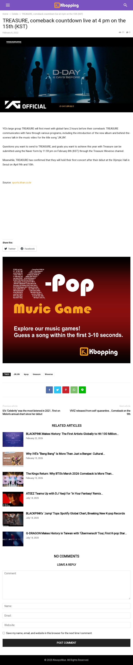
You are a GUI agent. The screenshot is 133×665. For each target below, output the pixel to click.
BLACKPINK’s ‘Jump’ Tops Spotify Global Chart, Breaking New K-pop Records (75, 513)
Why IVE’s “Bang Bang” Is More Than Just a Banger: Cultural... (65, 453)
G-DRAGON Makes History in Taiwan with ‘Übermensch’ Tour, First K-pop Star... (76, 533)
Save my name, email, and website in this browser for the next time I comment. (49, 633)
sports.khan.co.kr (21, 182)
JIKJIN (17, 374)
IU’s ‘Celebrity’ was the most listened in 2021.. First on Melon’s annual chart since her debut (31, 412)
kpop (26, 374)
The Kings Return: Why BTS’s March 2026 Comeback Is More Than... (69, 473)
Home (5, 14)
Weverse (49, 374)
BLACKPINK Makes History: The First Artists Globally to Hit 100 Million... (72, 434)
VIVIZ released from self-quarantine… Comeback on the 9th (100, 412)
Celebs (15, 14)
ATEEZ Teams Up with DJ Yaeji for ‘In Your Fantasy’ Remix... (64, 493)
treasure (37, 374)
